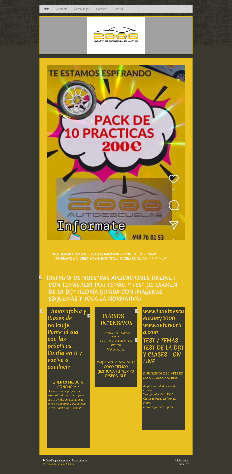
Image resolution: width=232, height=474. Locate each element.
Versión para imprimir (57, 460)
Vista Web (183, 463)
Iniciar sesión (182, 460)
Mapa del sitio (79, 460)
